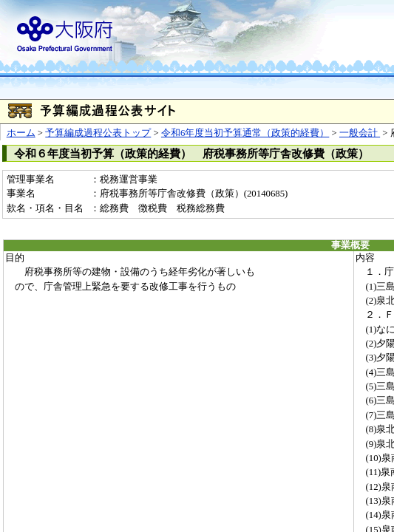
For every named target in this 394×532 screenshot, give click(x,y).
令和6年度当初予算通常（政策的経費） (245, 133)
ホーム (21, 133)
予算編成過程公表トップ (98, 133)
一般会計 (359, 133)
